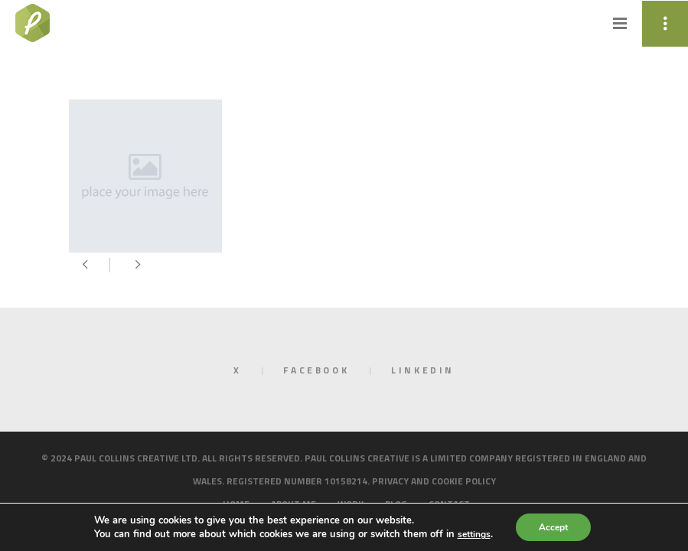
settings (476, 534)
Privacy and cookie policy (434, 481)
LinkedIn (423, 370)
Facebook (316, 370)
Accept (558, 527)
